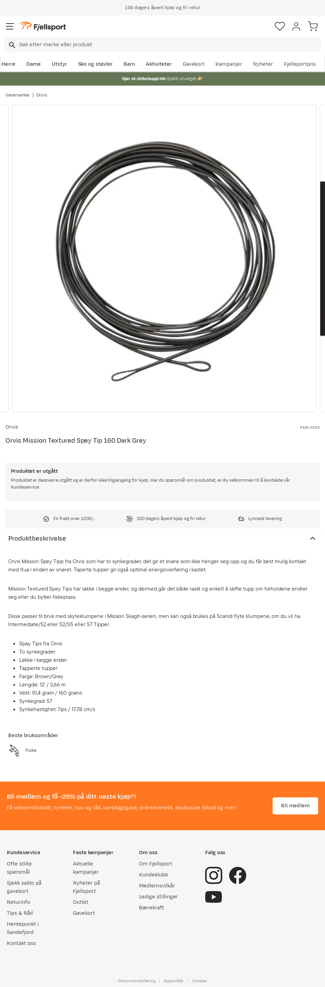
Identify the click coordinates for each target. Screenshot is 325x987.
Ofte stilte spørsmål (19, 868)
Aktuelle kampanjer (86, 868)
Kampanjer (228, 64)
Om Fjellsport (155, 864)
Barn (129, 64)
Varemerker (17, 95)
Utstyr (59, 64)
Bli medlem (295, 805)
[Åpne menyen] (10, 26)
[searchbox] (169, 44)
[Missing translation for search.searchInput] (11, 45)
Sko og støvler (95, 64)
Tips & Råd (20, 913)
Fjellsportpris (300, 64)
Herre (8, 64)
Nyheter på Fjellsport (86, 887)
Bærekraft (151, 907)
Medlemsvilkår (157, 885)
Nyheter (263, 64)
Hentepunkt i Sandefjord (23, 928)
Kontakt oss (21, 943)
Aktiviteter (159, 64)
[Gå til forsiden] (43, 26)
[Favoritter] (279, 26)
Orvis (41, 95)
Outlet (80, 902)
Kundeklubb (153, 874)
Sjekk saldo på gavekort (24, 887)
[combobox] (162, 44)
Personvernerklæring (136, 981)
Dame (33, 64)
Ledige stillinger (158, 896)
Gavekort (194, 64)
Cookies (199, 981)
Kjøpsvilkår (174, 981)
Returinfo (18, 902)
